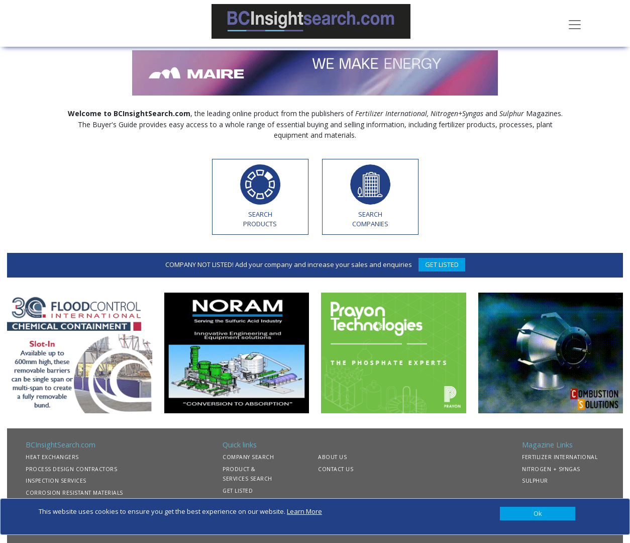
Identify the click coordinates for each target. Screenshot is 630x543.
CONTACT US (335, 469)
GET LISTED (442, 264)
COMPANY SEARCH (248, 457)
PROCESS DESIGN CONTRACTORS (71, 469)
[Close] (537, 514)
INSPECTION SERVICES (56, 480)
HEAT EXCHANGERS (52, 457)
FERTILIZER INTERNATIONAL (559, 457)
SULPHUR (535, 480)
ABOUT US (332, 457)
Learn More (304, 511)
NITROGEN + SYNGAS (551, 469)
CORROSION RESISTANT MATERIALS (74, 492)
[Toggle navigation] (574, 23)
